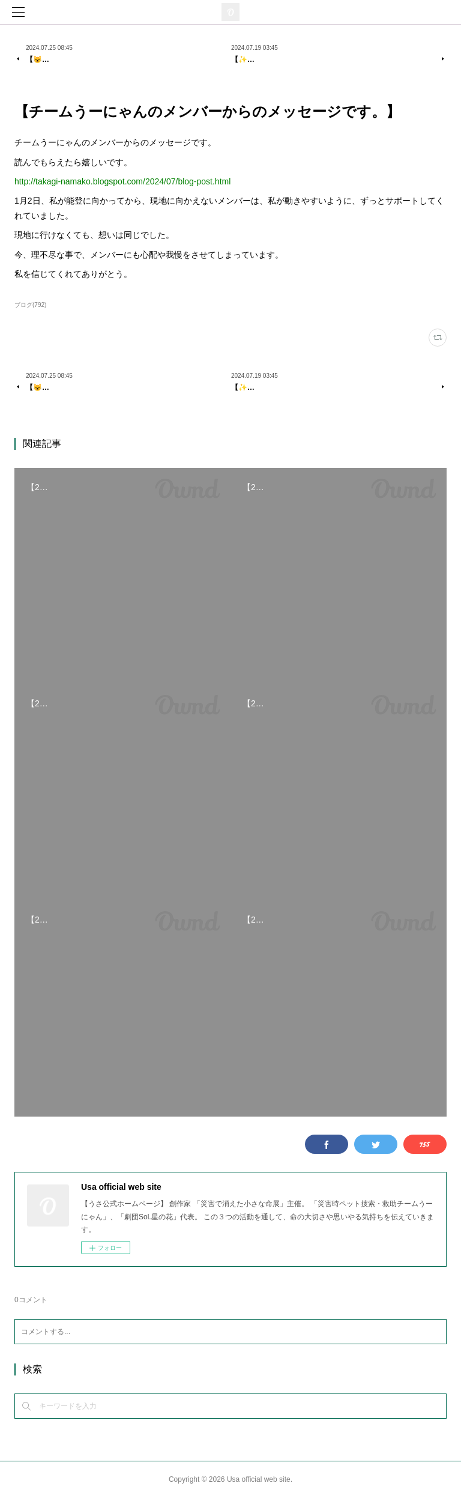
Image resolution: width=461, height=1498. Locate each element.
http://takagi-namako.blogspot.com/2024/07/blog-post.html (122, 181)
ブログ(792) (30, 305)
